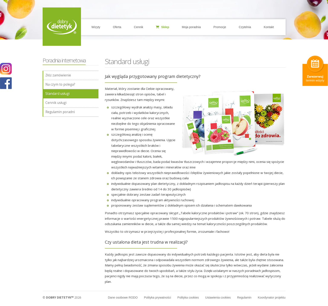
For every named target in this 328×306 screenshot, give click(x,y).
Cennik (138, 27)
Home (62, 26)
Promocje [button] (220, 27)
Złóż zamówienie (58, 75)
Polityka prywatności (157, 297)
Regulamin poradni (60, 112)
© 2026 (62, 297)
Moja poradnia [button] (191, 27)
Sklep (162, 27)
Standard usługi (57, 93)
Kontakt (269, 27)
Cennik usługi (55, 103)
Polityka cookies (188, 297)
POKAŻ (6, 83)
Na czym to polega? (60, 84)
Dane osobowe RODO (122, 297)
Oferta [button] (117, 27)
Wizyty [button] (95, 27)
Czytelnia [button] (245, 27)
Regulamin (244, 297)
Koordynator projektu (272, 297)
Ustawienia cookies (218, 297)
